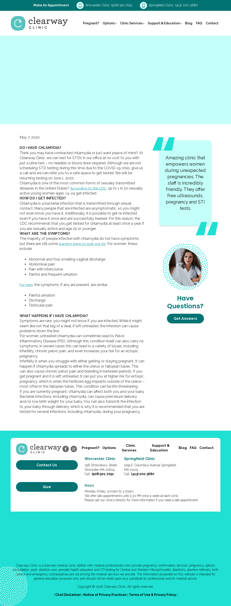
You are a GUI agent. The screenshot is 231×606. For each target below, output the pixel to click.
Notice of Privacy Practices (105, 595)
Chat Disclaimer (68, 595)
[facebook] (65, 449)
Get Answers (185, 318)
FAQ (199, 23)
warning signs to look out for (82, 244)
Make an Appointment (51, 5)
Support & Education (164, 23)
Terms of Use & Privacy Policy (153, 595)
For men (26, 285)
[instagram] (74, 449)
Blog (188, 23)
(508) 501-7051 (122, 5)
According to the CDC (88, 188)
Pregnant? (91, 23)
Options (109, 23)
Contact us (47, 465)
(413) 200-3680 (186, 5)
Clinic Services (131, 23)
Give (47, 480)
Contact (212, 23)
